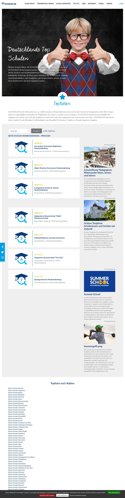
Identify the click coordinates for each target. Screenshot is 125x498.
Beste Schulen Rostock (16, 485)
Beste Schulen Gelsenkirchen (18, 427)
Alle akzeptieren (113, 492)
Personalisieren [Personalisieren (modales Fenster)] (62, 495)
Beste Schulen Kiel (14, 444)
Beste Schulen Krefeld (15, 448)
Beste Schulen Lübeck (15, 455)
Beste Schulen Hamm (15, 435)
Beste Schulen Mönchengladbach (19, 466)
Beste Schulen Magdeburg (17, 459)
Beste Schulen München (16, 470)
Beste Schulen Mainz (15, 461)
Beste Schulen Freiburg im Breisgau (20, 425)
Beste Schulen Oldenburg (17, 479)
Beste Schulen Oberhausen (17, 476)
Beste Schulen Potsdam (16, 483)
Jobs (84, 3)
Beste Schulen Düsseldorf (17, 416)
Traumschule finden (45, 3)
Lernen (109, 3)
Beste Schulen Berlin (15, 392)
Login (121, 3)
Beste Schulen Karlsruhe (16, 440)
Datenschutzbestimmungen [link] (78, 495)
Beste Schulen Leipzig (15, 451)
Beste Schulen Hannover (16, 438)
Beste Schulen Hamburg (16, 433)
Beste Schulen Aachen (15, 388)
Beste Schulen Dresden (16, 412)
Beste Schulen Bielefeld (16, 395)
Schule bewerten (63, 3)
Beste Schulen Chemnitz (16, 407)
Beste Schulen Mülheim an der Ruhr (20, 468)
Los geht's (36, 131)
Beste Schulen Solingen (16, 489)
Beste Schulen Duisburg (16, 414)
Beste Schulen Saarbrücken (17, 487)
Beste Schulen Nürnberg (16, 474)
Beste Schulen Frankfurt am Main (19, 423)
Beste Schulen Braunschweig (18, 401)
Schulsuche (30, 3)
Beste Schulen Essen (15, 420)
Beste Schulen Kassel (15, 442)
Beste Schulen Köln (14, 446)
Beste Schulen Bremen (16, 403)
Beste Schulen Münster (16, 472)
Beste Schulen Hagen (15, 429)
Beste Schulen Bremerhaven (17, 405)
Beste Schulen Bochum (16, 397)
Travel (101, 3)
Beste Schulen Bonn (15, 399)
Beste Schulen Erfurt (15, 418)
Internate (92, 3)
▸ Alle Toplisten (49, 131)
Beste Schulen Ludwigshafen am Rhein (21, 457)
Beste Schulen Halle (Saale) (17, 431)
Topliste (76, 3)
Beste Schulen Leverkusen (17, 453)
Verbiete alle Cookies (47, 495)
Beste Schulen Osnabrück (17, 481)
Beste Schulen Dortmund (16, 410)
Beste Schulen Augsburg (16, 390)
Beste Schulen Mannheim (17, 463)
